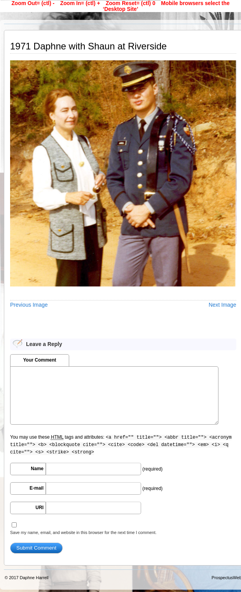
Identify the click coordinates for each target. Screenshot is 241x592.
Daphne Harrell (34, 577)
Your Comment (39, 360)
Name (37, 468)
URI (39, 507)
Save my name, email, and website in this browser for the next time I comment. (83, 532)
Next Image (222, 305)
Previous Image (29, 305)
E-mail (37, 488)
